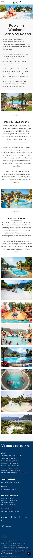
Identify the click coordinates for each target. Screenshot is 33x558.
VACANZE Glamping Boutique (10, 466)
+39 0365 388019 (7, 509)
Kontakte (14, 543)
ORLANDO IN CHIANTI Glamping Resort (12, 456)
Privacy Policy (5, 543)
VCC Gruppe (17, 541)
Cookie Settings (5, 541)
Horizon (18, 556)
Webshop (6, 526)
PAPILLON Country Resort (8, 489)
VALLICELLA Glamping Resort (9, 458)
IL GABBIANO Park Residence (9, 463)
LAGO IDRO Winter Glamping (10, 482)
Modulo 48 (11, 556)
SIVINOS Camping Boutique (9, 468)
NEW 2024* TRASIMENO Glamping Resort (13, 473)
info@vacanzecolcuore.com (11, 511)
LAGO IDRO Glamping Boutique (10, 470)
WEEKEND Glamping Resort (9, 461)
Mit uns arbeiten (23, 543)
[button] (14, 115)
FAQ (5, 545)
